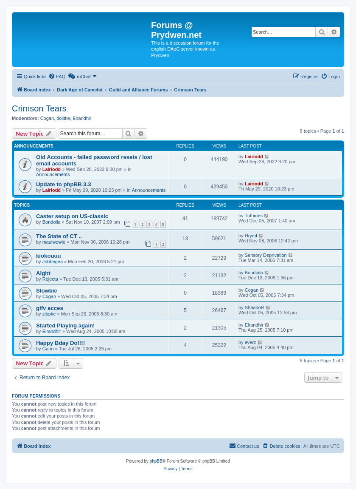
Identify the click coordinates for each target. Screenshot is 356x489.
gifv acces (49, 308)
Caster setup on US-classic (72, 216)
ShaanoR (254, 307)
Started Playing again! (65, 325)
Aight (43, 273)
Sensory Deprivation (266, 255)
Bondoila (51, 222)
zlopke (49, 313)
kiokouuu (48, 256)
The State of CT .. (59, 236)
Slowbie (46, 290)
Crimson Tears (39, 108)
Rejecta (50, 278)
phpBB (156, 461)
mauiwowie (53, 241)
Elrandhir (82, 118)
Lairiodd (51, 169)
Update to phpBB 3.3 (63, 184)
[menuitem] (56, 76)
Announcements (53, 174)
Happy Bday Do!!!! (60, 343)
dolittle (63, 118)
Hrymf (251, 235)
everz (250, 342)
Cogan (47, 118)
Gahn (48, 348)
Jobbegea (52, 261)
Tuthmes (254, 215)
